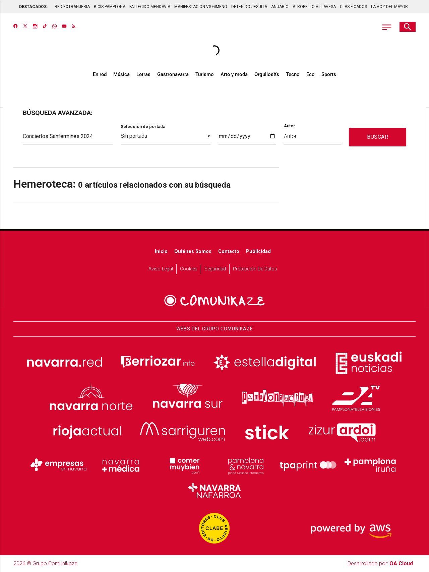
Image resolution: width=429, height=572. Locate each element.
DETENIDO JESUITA (249, 6)
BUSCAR (377, 137)
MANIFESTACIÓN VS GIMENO (200, 6)
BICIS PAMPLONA (109, 6)
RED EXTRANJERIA (72, 6)
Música (121, 74)
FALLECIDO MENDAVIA (149, 6)
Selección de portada (143, 126)
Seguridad (215, 269)
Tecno (293, 74)
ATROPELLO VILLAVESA (314, 6)
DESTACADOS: (33, 6)
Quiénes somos (192, 251)
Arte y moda (234, 74)
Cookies (188, 269)
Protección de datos (255, 269)
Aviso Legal (160, 269)
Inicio (161, 251)
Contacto (228, 251)
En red (100, 74)
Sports (328, 74)
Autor (289, 126)
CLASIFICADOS (353, 6)
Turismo (204, 74)
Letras (143, 74)
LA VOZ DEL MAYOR (389, 6)
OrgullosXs (266, 74)
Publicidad (258, 251)
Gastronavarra (173, 74)
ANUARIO (280, 6)
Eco (310, 74)
